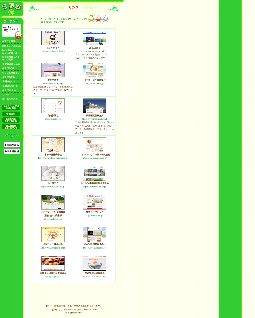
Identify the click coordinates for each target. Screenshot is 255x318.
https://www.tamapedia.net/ (53, 51)
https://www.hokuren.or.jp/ (95, 186)
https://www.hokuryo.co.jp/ (53, 186)
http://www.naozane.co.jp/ (94, 248)
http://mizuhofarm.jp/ (53, 219)
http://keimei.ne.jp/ (53, 119)
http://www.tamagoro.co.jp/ (95, 158)
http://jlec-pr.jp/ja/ (53, 276)
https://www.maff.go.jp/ (53, 83)
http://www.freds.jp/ (95, 215)
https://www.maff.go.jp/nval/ (94, 119)
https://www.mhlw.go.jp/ (95, 51)
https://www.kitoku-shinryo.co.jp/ (53, 158)
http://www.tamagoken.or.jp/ (53, 248)
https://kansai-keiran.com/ (94, 276)
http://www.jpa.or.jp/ (95, 83)
